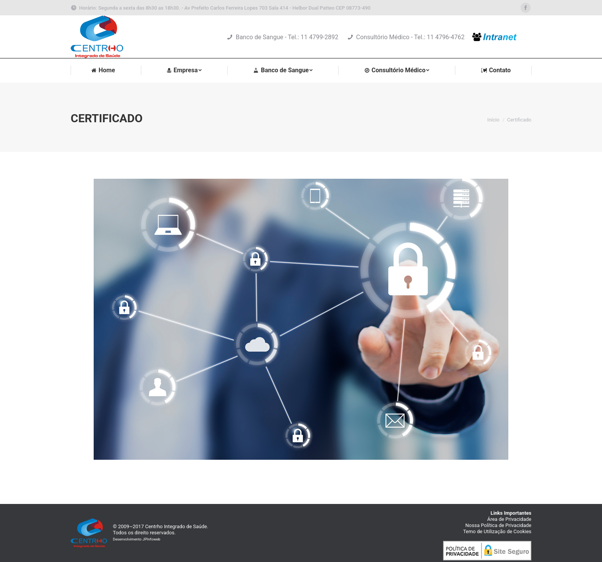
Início (493, 120)
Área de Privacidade (509, 519)
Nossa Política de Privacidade (498, 525)
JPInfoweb (151, 539)
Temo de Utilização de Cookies (497, 531)
